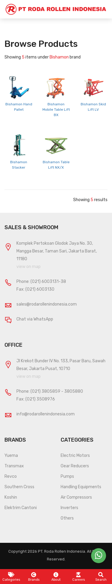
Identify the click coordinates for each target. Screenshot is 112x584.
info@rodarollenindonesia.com (45, 414)
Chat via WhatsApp (34, 319)
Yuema (11, 455)
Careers (78, 577)
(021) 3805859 (45, 391)
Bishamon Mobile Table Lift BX (56, 109)
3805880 (73, 391)
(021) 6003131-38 (48, 281)
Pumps (67, 476)
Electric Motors (75, 455)
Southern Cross (19, 486)
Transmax (14, 466)
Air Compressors (76, 497)
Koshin (10, 497)
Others (67, 518)
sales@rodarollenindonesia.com (46, 304)
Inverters (69, 507)
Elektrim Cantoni (20, 507)
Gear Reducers (75, 466)
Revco (10, 476)
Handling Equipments (81, 486)
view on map (28, 266)
